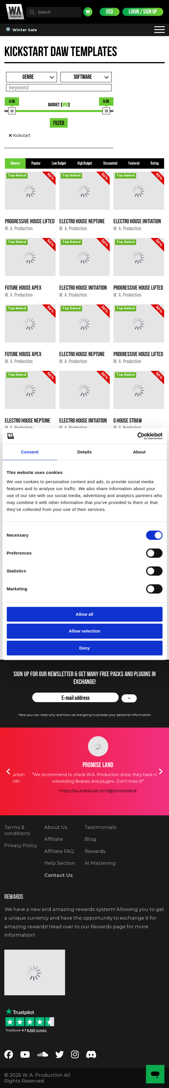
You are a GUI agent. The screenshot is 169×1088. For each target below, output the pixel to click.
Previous (8, 771)
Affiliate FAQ (59, 851)
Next (161, 771)
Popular (36, 163)
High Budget (84, 163)
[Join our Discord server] (91, 1055)
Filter (58, 123)
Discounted (110, 163)
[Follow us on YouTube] (25, 1055)
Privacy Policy (20, 845)
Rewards (95, 851)
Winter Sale (22, 29)
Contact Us (58, 875)
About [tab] (139, 451)
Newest (15, 163)
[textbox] (53, 12)
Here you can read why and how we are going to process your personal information (84, 715)
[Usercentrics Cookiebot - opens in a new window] (137, 436)
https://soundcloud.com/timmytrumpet (84, 797)
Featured (133, 163)
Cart (87, 11)
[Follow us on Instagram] (75, 1055)
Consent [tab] (30, 451)
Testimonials (100, 827)
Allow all (84, 614)
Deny (84, 648)
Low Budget (59, 163)
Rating (155, 163)
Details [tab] (84, 451)
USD (109, 12)
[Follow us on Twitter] (59, 1055)
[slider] (12, 110)
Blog (90, 839)
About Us (55, 827)
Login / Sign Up (143, 12)
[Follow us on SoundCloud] (42, 1055)
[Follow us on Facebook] (8, 1055)
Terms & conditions (17, 830)
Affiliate (53, 839)
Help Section (59, 863)
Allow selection (84, 630)
